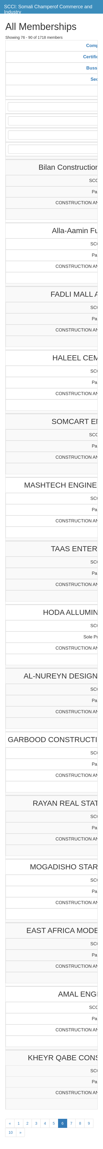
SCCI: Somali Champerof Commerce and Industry (48, 8)
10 (11, 1132)
